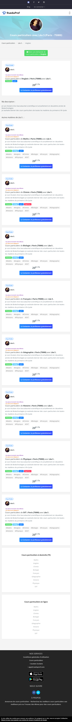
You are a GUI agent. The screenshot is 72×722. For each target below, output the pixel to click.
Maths (36, 560)
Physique (36, 583)
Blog (28, 7)
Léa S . (20, 43)
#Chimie (26, 154)
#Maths (9, 154)
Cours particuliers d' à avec (28, 78)
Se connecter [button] (39, 7)
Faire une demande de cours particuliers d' (36, 53)
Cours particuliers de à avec (28, 139)
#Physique (19, 157)
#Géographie (54, 154)
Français (36, 573)
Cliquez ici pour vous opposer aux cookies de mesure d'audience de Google (24, 720)
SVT (36, 587)
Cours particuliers (8, 43)
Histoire (36, 580)
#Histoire (9, 157)
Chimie (36, 567)
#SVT (27, 157)
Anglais (36, 563)
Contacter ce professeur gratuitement (36, 90)
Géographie (36, 577)
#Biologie (34, 154)
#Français (43, 154)
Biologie (36, 570)
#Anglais (17, 154)
